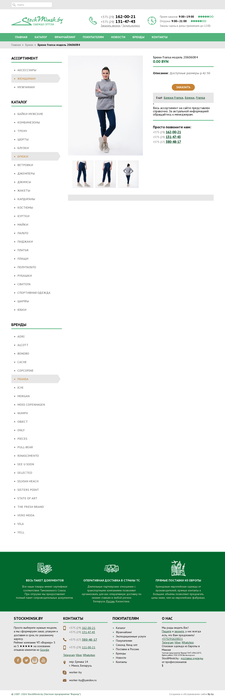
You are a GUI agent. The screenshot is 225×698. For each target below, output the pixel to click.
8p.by (211, 694)
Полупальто (26, 267)
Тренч (22, 131)
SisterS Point (28, 490)
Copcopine (25, 370)
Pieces (22, 439)
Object (22, 422)
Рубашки (24, 276)
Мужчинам (26, 87)
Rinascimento (28, 456)
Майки (22, 224)
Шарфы (23, 301)
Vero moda (25, 515)
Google (44, 650)
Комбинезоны (28, 122)
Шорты (23, 139)
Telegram (69, 655)
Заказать (183, 87)
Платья (22, 250)
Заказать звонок (110, 25)
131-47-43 (173, 137)
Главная (21, 37)
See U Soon (25, 464)
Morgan (23, 396)
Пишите (166, 631)
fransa (22, 379)
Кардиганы (26, 199)
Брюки (29, 45)
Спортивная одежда (33, 293)
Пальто (22, 233)
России (110, 601)
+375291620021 (172, 639)
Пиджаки (25, 241)
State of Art (27, 498)
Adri (20, 336)
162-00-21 (173, 132)
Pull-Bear (25, 447)
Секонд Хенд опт (126, 645)
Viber (79, 655)
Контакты (160, 37)
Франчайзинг (64, 37)
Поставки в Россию (127, 649)
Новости (118, 37)
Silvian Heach (27, 481)
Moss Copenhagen (31, 404)
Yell (20, 532)
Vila (20, 524)
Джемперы (26, 173)
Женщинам (26, 78)
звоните (179, 631)
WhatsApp (89, 655)
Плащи (22, 259)
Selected (24, 473)
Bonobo (23, 353)
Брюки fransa (173, 98)
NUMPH (22, 413)
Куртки (23, 216)
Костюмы (25, 207)
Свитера (24, 284)
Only (21, 430)
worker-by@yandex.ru (83, 680)
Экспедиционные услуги (131, 636)
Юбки (21, 310)
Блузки (23, 148)
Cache (22, 362)
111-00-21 (88, 647)
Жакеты (23, 190)
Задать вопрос (131, 25)
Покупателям (93, 37)
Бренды (138, 37)
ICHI (20, 387)
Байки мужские (30, 114)
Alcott (22, 345)
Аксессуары (26, 70)
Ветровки (25, 165)
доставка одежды (192, 658)
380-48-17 (173, 142)
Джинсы (24, 182)
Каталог (41, 37)
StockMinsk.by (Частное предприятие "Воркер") (54, 694)
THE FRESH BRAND (30, 507)
